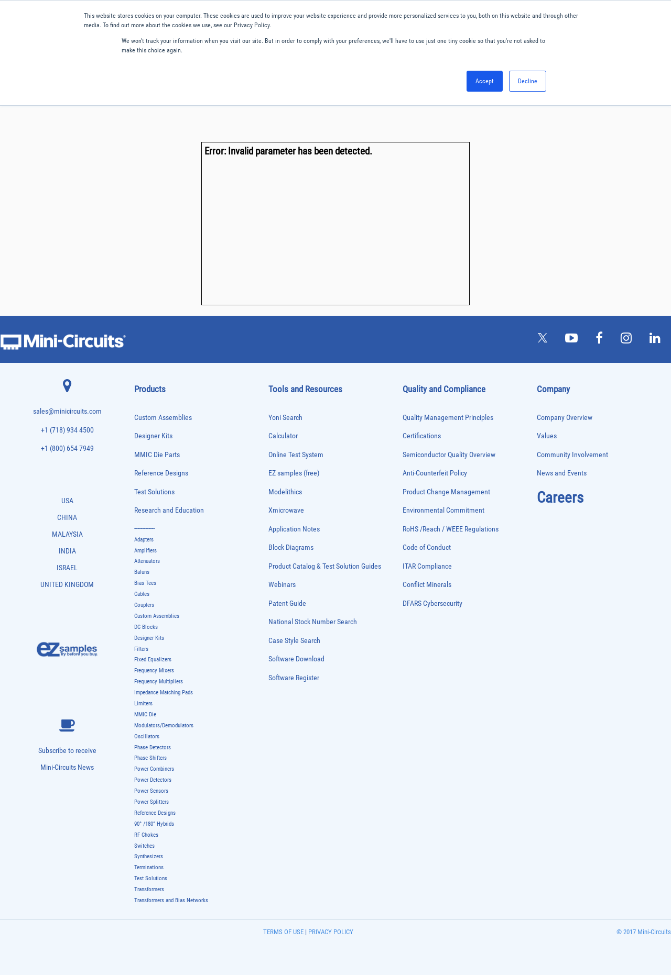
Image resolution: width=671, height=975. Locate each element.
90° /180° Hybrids (154, 824)
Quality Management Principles (448, 417)
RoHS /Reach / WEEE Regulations (451, 529)
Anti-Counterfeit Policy (435, 473)
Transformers (149, 889)
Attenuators (147, 561)
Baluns (141, 572)
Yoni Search (285, 417)
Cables (141, 594)
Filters (141, 649)
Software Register (293, 677)
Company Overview (564, 417)
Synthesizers (148, 856)
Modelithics (285, 492)
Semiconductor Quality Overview (449, 454)
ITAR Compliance (427, 566)
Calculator (283, 435)
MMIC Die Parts (157, 454)
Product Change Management (446, 492)
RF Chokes (146, 835)
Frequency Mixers (154, 670)
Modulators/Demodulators (163, 725)
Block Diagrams (290, 547)
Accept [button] (484, 81)
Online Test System (295, 454)
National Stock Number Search (312, 621)
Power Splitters (151, 802)
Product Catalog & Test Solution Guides (324, 566)
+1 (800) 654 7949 (67, 448)
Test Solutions (154, 492)
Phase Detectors (152, 747)
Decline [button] (527, 81)
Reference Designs (161, 473)
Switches (144, 846)
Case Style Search (294, 640)
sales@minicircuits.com (67, 411)
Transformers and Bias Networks (171, 900)
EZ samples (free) (293, 473)
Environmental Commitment (443, 510)
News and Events (562, 473)
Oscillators (146, 736)
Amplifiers (145, 550)
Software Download (296, 659)
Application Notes (294, 529)
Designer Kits (153, 435)
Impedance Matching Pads (163, 692)
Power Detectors (152, 780)
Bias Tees (145, 583)
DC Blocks (146, 627)
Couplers (144, 605)
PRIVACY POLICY (330, 932)
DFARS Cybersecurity (432, 603)
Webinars (282, 584)
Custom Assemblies (163, 417)
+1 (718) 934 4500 (67, 430)
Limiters (143, 703)
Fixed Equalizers (152, 659)
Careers (560, 497)
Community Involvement (572, 454)
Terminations (149, 867)
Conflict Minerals (427, 584)
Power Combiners (154, 769)
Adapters (144, 539)
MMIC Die (145, 714)
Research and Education (169, 510)
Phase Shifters (150, 758)
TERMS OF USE (283, 932)
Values (547, 435)
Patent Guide (287, 603)
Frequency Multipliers (158, 681)
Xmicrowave (286, 510)
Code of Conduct (427, 547)
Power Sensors (151, 791)
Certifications (422, 435)
